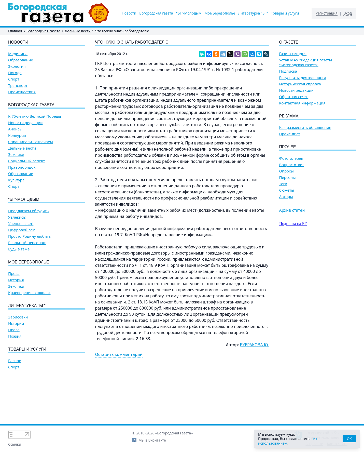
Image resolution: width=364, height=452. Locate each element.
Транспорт (17, 85)
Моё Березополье (219, 13)
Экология (17, 66)
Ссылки (14, 444)
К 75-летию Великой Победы (34, 116)
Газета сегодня (293, 53)
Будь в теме (19, 249)
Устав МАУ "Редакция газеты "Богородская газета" (305, 62)
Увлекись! (17, 217)
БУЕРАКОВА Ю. (254, 345)
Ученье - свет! (20, 223)
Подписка (288, 71)
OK (349, 438)
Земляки (16, 154)
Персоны (287, 177)
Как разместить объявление (305, 127)
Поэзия (15, 336)
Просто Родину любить (29, 236)
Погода (15, 72)
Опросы (286, 171)
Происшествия (22, 91)
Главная (15, 31)
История (16, 279)
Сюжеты (286, 190)
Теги (283, 183)
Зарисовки (18, 317)
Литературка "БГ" (253, 13)
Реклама (289, 116)
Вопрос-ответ (291, 164)
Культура (16, 180)
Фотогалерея (291, 158)
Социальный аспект (26, 160)
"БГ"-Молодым (188, 13)
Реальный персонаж (27, 242)
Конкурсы (17, 135)
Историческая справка (300, 84)
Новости (129, 13)
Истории (16, 323)
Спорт (13, 79)
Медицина (17, 53)
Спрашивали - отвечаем (30, 141)
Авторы (286, 196)
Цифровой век (21, 230)
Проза (14, 273)
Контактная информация (302, 103)
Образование (20, 60)
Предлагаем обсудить (28, 210)
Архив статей (292, 210)
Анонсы (15, 129)
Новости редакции (25, 122)
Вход (347, 13)
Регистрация (327, 13)
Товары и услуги (285, 13)
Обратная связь (294, 96)
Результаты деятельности (302, 77)
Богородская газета (156, 13)
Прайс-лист (289, 133)
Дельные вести (78, 31)
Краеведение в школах (29, 292)
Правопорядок (21, 167)
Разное (14, 360)
